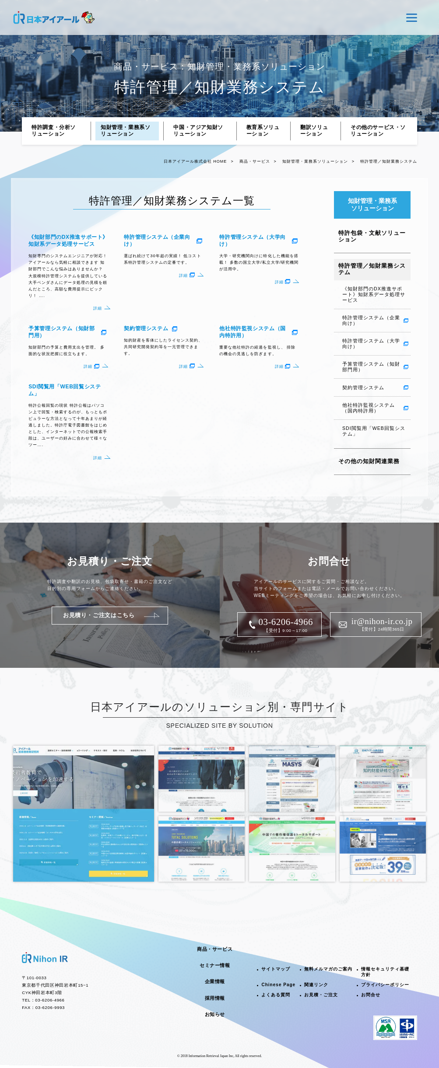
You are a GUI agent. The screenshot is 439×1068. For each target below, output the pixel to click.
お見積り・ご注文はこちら (99, 615)
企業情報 (215, 981)
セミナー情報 (215, 965)
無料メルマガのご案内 (328, 969)
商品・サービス (214, 949)
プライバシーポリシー (385, 984)
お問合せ (370, 994)
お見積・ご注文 (321, 994)
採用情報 (215, 998)
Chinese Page (278, 984)
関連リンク (316, 984)
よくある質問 (275, 994)
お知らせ (215, 1014)
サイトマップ (275, 969)
